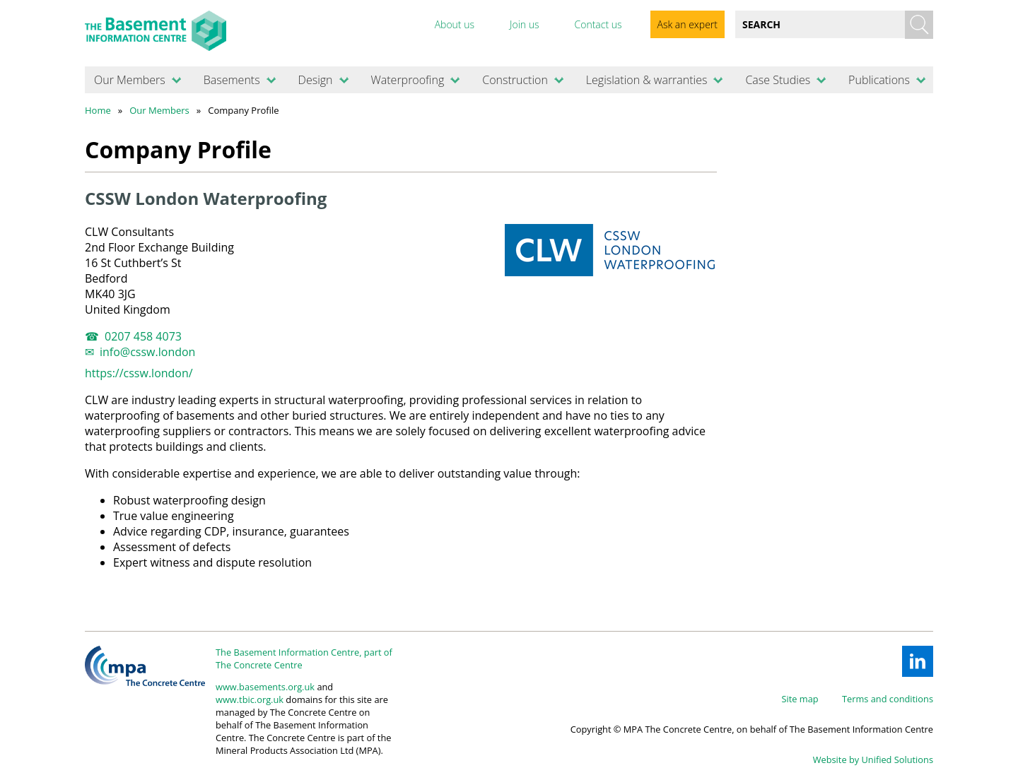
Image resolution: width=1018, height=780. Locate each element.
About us (454, 24)
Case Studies (777, 80)
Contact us (597, 24)
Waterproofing (407, 80)
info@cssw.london (147, 352)
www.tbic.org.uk (249, 699)
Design (315, 80)
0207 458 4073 (143, 336)
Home (98, 110)
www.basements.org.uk (265, 686)
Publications (879, 80)
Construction (515, 80)
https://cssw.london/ (139, 373)
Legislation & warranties (647, 80)
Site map (800, 698)
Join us (524, 24)
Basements (232, 80)
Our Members (129, 80)
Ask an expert (687, 24)
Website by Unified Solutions (873, 759)
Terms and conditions (887, 698)
